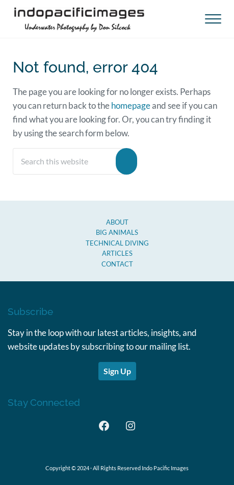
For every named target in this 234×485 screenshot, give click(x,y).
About (117, 222)
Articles (117, 253)
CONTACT (117, 264)
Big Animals (117, 232)
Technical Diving (117, 243)
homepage (130, 106)
